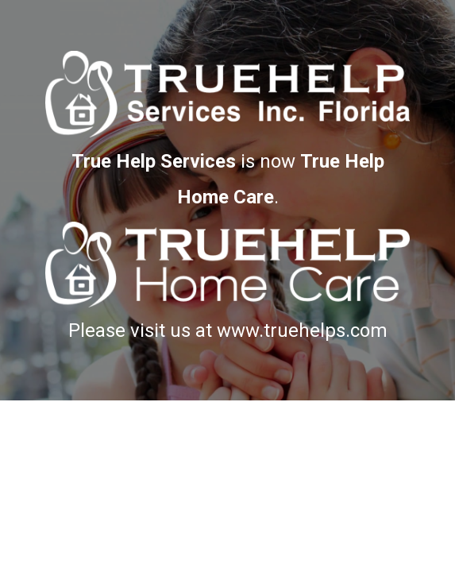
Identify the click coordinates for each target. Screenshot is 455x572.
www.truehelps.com (302, 330)
